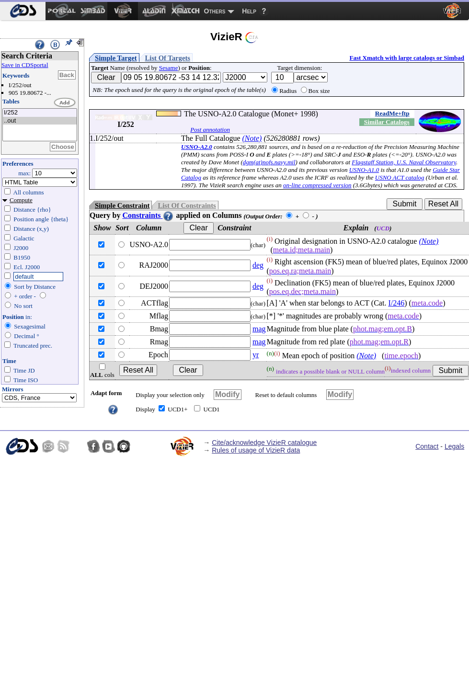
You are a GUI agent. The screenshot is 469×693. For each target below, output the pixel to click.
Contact (426, 446)
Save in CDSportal (24, 64)
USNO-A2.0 (196, 146)
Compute (21, 200)
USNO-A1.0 (364, 169)
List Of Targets (167, 58)
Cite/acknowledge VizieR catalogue (264, 442)
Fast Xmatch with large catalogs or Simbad (406, 57)
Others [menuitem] (215, 11)
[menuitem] (23, 11)
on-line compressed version (317, 185)
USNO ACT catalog (399, 177)
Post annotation (210, 129)
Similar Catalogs (387, 121)
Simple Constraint (122, 205)
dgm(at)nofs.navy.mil (269, 162)
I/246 (396, 303)
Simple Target (116, 58)
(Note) (252, 138)
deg (257, 265)
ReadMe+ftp (392, 113)
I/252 (40, 113)
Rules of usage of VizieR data (256, 450)
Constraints (148, 215)
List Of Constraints (187, 205)
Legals (454, 446)
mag (259, 329)
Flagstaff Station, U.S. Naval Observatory (404, 162)
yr (255, 355)
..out (40, 121)
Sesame (168, 67)
